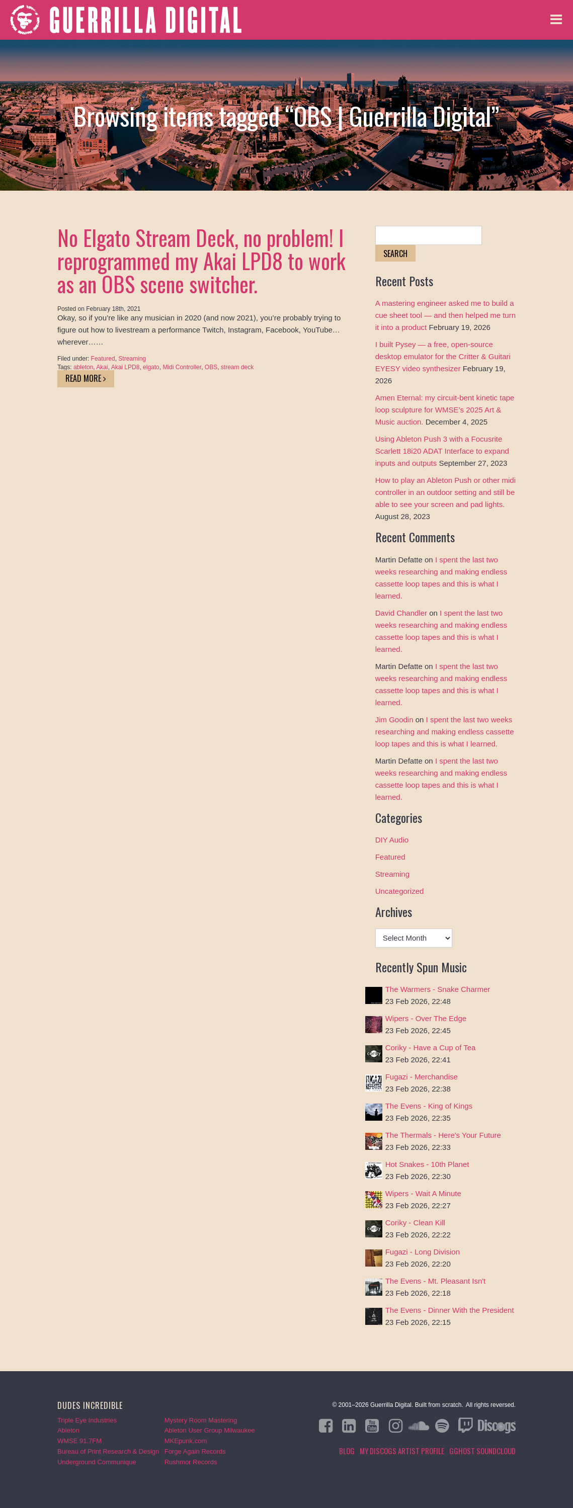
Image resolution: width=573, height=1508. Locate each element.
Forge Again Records (195, 1451)
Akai (102, 367)
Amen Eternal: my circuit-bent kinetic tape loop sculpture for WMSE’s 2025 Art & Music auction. (445, 409)
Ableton (68, 1430)
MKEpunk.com (186, 1441)
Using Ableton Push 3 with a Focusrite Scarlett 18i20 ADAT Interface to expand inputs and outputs (442, 451)
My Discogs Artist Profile (402, 1450)
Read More (85, 378)
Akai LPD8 (125, 367)
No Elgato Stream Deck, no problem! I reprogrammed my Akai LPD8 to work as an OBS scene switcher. (201, 260)
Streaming (132, 358)
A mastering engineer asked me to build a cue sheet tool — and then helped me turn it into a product (445, 315)
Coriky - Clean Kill (415, 1222)
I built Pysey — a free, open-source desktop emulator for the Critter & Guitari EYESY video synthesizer (443, 356)
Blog (347, 1450)
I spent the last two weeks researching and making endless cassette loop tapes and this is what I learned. (444, 731)
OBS (211, 367)
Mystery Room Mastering (201, 1420)
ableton (83, 367)
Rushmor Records (191, 1462)
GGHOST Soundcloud (482, 1450)
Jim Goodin (394, 719)
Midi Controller (181, 367)
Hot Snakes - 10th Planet (427, 1164)
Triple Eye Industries (87, 1420)
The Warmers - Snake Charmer (437, 989)
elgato (151, 367)
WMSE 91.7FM (79, 1441)
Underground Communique (96, 1462)
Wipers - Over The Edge (425, 1018)
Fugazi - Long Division (422, 1251)
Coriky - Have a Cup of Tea (430, 1047)
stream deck (237, 367)
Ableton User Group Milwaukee (210, 1430)
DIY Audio (391, 839)
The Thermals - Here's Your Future (443, 1135)
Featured (103, 358)
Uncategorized (399, 891)
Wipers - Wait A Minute (423, 1193)
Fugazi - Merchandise (421, 1076)
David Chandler (401, 613)
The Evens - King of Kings (428, 1106)
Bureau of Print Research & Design (108, 1451)
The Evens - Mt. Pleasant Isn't (435, 1281)
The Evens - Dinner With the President (449, 1310)
